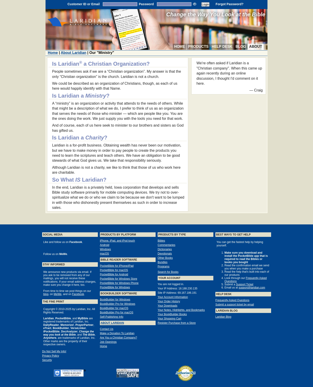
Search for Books (168, 272)
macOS (104, 253)
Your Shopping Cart (169, 318)
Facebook (78, 294)
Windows (105, 249)
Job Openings (108, 342)
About (255, 46)
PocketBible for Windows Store (118, 278)
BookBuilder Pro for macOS (116, 312)
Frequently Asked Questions (232, 300)
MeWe (57, 294)
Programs (163, 266)
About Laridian (73, 53)
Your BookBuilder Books (172, 314)
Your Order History (169, 301)
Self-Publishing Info (111, 316)
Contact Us (106, 329)
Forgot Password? (229, 4)
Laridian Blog (223, 316)
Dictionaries (165, 249)
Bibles (161, 240)
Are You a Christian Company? (118, 337)
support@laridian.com (252, 287)
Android (104, 245)
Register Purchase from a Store (177, 323)
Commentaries (166, 245)
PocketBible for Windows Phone (119, 283)
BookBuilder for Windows (115, 299)
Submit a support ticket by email (234, 304)
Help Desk (222, 46)
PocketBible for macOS (114, 270)
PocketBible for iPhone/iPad (117, 265)
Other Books (165, 258)
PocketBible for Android (114, 274)
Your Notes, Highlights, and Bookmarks (181, 310)
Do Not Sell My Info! (54, 351)
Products (198, 46)
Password (146, 4)
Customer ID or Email (83, 4)
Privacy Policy (50, 355)
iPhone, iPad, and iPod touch (117, 240)
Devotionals (165, 253)
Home (179, 46)
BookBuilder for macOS (114, 308)
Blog (241, 46)
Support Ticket (244, 284)
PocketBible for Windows (115, 287)
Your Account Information (173, 297)
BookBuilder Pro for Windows (117, 303)
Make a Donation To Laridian (117, 333)
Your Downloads (167, 305)
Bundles (162, 262)
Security (47, 360)
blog (45, 294)
